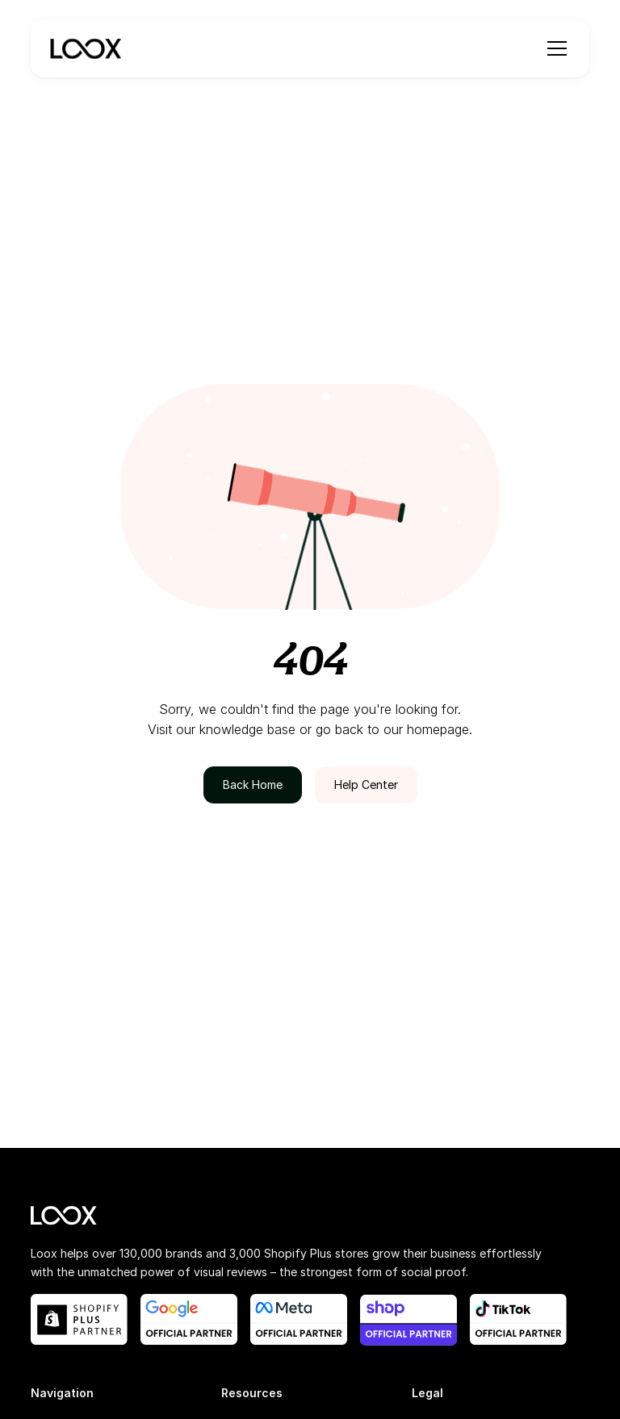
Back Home (253, 784)
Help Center (366, 784)
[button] (554, 48)
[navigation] (85, 48)
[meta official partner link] (298, 1319)
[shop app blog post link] (408, 1320)
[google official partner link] (188, 1319)
